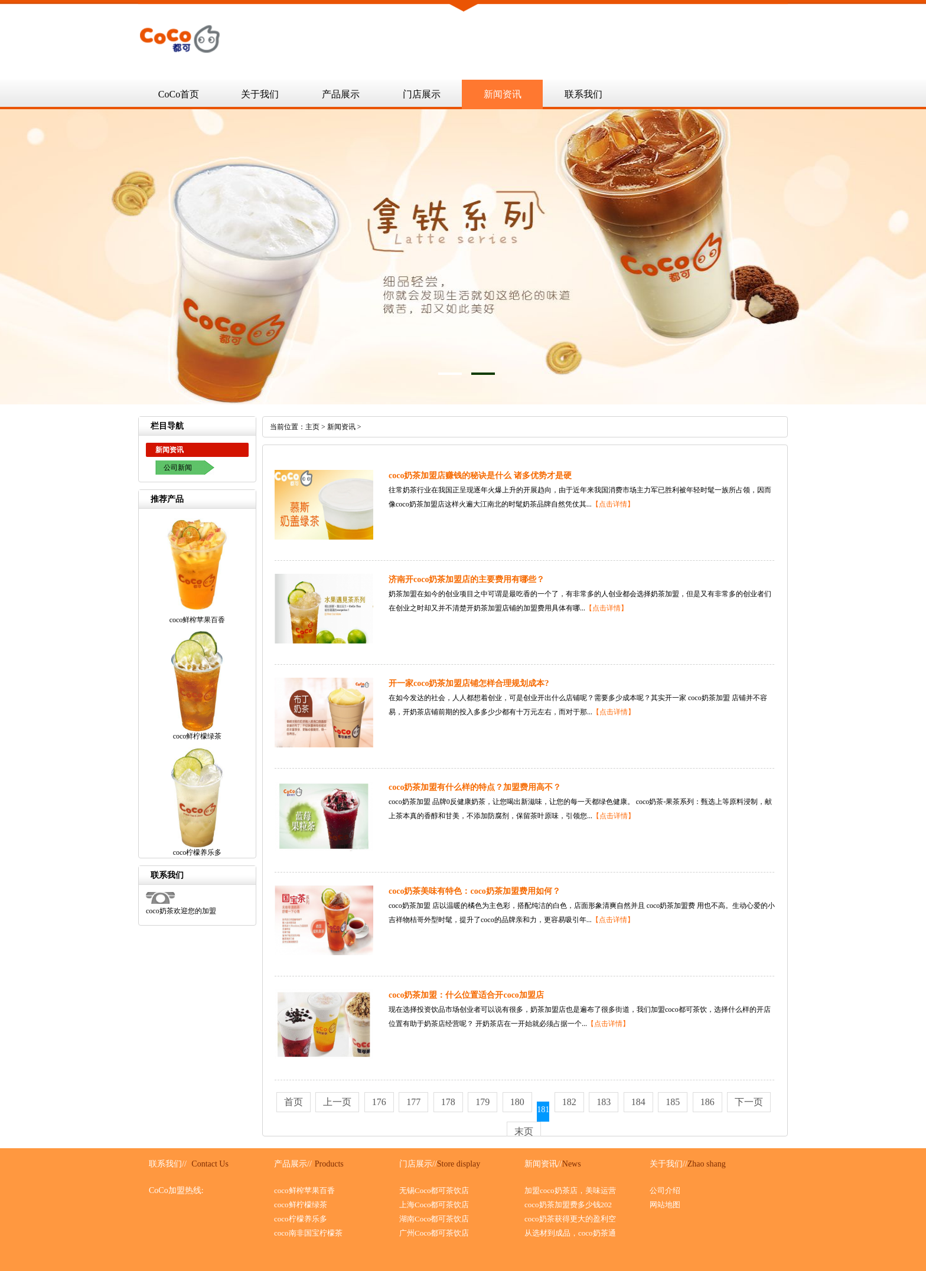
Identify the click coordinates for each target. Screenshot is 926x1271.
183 (603, 1102)
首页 (293, 1102)
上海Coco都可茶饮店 (434, 1204)
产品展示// (293, 1163)
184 (638, 1102)
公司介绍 (665, 1190)
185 (673, 1102)
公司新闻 (178, 467)
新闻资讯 (502, 94)
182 (569, 1102)
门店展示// (418, 1163)
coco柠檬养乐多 (300, 1218)
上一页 (337, 1102)
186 (707, 1102)
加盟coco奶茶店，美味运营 (570, 1190)
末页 (523, 1131)
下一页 (749, 1102)
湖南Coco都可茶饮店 (434, 1218)
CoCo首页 (178, 94)
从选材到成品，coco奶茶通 (570, 1232)
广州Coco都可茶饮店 (434, 1232)
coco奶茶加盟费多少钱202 (568, 1204)
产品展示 (341, 94)
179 (482, 1102)
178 (448, 1102)
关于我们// (668, 1163)
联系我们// (168, 1163)
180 (517, 1102)
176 (379, 1102)
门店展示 (422, 94)
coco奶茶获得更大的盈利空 (570, 1218)
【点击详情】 (613, 504)
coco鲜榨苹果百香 (304, 1190)
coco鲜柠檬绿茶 (300, 1204)
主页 (312, 427)
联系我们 (583, 94)
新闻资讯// (543, 1163)
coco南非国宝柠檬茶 (308, 1232)
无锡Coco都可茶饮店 (434, 1190)
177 (413, 1102)
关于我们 (260, 94)
